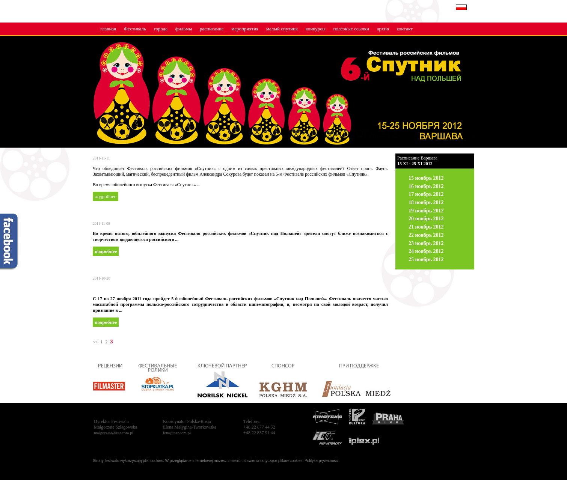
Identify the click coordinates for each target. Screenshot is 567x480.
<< (95, 342)
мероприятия (244, 29)
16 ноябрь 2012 (426, 186)
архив (383, 29)
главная (108, 29)
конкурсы (316, 29)
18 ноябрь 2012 (426, 202)
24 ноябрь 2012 (426, 251)
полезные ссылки (351, 29)
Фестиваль (135, 29)
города (160, 29)
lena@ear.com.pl (177, 432)
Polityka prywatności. (322, 461)
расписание (211, 29)
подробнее (105, 196)
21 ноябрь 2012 (426, 227)
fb (9, 242)
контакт (405, 29)
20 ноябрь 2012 (426, 218)
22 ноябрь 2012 (426, 235)
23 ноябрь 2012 (426, 243)
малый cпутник (282, 29)
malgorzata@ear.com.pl (113, 432)
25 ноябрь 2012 (426, 259)
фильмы (183, 29)
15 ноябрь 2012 (426, 178)
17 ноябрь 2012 (426, 194)
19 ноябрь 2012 (426, 211)
